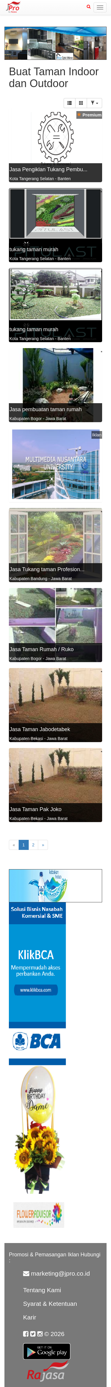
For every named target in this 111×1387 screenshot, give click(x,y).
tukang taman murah (33, 249)
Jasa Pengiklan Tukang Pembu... (48, 169)
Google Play (46, 1348)
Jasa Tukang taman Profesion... (46, 569)
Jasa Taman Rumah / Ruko (41, 649)
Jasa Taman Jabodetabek (39, 729)
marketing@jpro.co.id (60, 1273)
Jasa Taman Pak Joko (35, 809)
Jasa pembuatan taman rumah (45, 409)
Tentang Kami (42, 1290)
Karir (29, 1317)
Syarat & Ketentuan (50, 1303)
